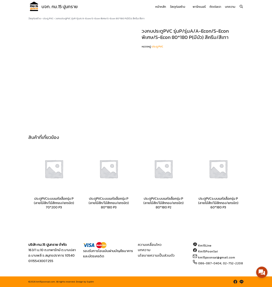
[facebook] (235, 281)
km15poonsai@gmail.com (216, 257)
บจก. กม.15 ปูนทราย (61, 6)
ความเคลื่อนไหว (150, 244)
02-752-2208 (233, 263)
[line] (241, 281)
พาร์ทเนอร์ (199, 6)
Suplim (90, 281)
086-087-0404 (209, 263)
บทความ (230, 6)
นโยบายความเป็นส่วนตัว (156, 255)
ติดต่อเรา (215, 6)
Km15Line (205, 245)
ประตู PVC (48, 18)
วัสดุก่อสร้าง (177, 6)
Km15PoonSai (208, 251)
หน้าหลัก (160, 6)
